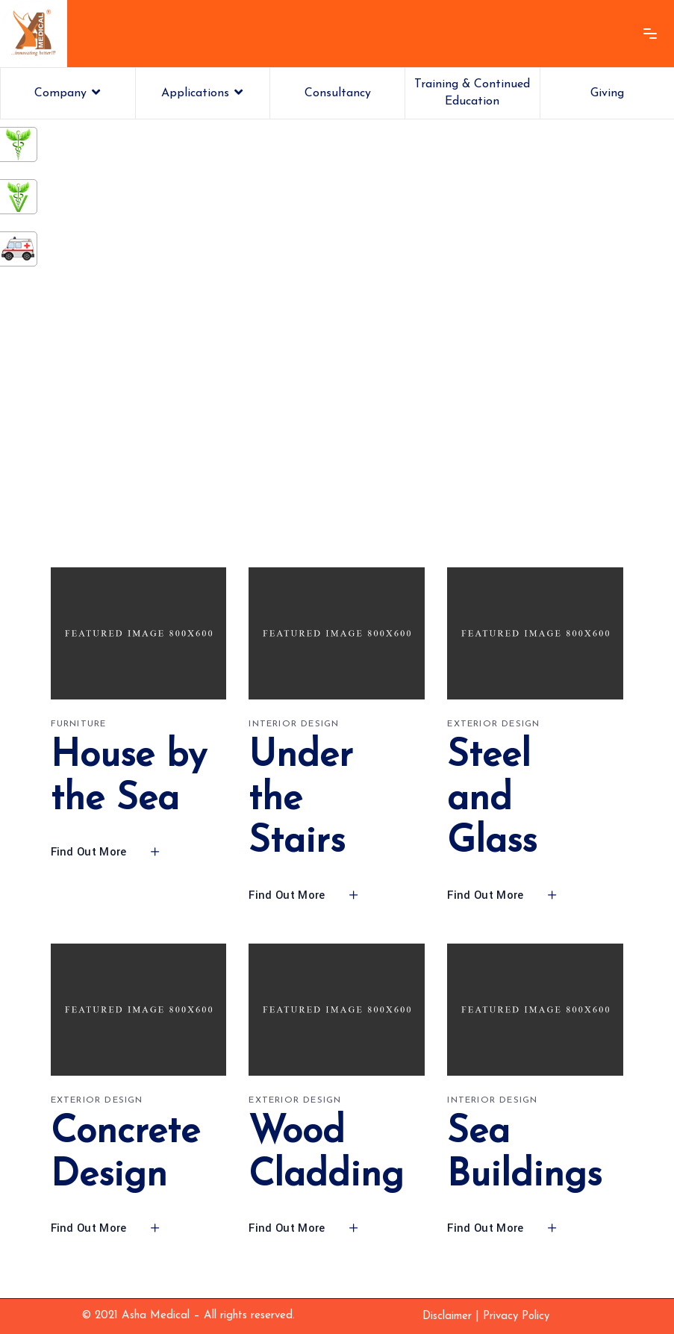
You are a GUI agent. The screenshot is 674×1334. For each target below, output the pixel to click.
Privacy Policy (516, 1316)
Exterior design (493, 724)
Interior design (294, 724)
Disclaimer (447, 1316)
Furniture (79, 724)
